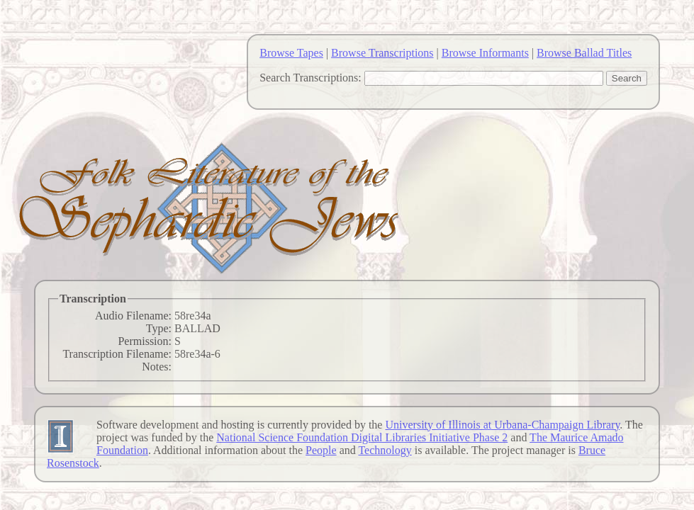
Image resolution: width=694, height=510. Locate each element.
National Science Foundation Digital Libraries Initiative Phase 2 (362, 437)
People (321, 450)
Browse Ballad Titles (584, 53)
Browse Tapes (291, 53)
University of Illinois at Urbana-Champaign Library (502, 425)
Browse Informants (485, 53)
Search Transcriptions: (310, 78)
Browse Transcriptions (382, 53)
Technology (384, 450)
